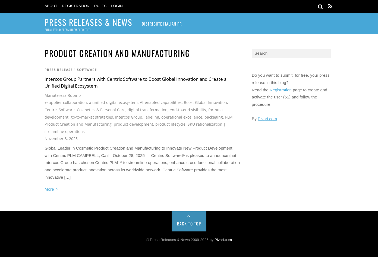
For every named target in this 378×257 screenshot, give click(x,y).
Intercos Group (128, 117)
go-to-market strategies (92, 117)
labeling (151, 117)
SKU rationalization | (207, 124)
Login (117, 6)
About (51, 6)
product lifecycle (170, 124)
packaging (213, 117)
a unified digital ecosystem (113, 102)
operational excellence (181, 117)
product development (133, 124)
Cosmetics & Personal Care (101, 109)
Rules (100, 6)
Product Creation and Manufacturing (78, 124)
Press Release (59, 69)
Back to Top (189, 224)
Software (87, 69)
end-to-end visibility (188, 109)
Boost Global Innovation (205, 102)
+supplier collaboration (66, 102)
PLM (229, 117)
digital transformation (148, 109)
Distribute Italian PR (162, 24)
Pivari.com (267, 118)
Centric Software (60, 109)
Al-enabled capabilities (161, 102)
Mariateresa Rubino (63, 95)
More (49, 189)
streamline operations (65, 131)
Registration (76, 6)
